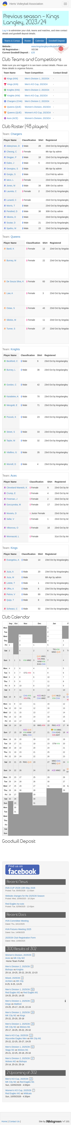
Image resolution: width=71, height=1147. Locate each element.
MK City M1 (10, 1015)
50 (32, 989)
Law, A (10, 293)
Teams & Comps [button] (12, 41)
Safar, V (10, 519)
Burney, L (11, 370)
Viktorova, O (12, 527)
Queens (15, 236)
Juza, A (10, 571)
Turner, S (11, 328)
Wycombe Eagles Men (16, 1038)
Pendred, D (12, 211)
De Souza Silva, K (15, 281)
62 (32, 1047)
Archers (9, 981)
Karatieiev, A (12, 396)
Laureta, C (11, 191)
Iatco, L (10, 180)
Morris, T (11, 205)
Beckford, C (12, 361)
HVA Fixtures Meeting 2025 (18, 929)
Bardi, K (10, 248)
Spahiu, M (11, 228)
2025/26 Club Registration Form (20, 937)
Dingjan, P (11, 157)
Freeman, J (12, 499)
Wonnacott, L (13, 536)
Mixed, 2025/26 (12, 978)
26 (32, 1024)
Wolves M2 (10, 1061)
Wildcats (28, 1093)
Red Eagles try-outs (14, 904)
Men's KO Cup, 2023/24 (36, 84)
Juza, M (10, 577)
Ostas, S (11, 308)
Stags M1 (9, 1050)
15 (31, 1079)
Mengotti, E (12, 405)
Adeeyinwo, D (13, 146)
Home (4, 1121)
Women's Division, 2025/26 (18, 955)
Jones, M (11, 185)
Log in (5, 30)
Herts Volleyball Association (26, 3)
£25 (33, 52)
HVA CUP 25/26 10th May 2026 (20, 888)
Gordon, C (11, 384)
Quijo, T (10, 600)
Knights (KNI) (13, 90)
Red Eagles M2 (12, 992)
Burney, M (11, 260)
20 (32, 1012)
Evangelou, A (13, 560)
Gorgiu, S (11, 174)
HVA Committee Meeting (17, 921)
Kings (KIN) (12, 78)
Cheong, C (12, 151)
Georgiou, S (12, 168)
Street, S (11, 432)
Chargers (16, 134)
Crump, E (11, 493)
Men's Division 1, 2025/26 (17, 989)
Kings (14, 547)
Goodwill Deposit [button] (57, 41)
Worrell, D (11, 464)
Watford (18, 1004)
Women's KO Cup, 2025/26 (18, 1090)
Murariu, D (11, 513)
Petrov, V (11, 594)
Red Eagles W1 (12, 1093)
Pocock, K (11, 417)
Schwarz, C (12, 608)
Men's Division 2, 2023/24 (37, 90)
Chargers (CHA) (14, 101)
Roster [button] (28, 41)
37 (32, 1058)
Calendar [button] (39, 41)
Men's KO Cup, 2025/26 (16, 1035)
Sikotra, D (11, 217)
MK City (20, 981)
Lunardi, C (11, 200)
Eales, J (10, 163)
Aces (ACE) (12, 118)
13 (31, 1035)
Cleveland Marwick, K (17, 487)
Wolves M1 (25, 1027)
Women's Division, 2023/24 (38, 107)
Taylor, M (11, 440)
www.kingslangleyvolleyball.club (46, 46)
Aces (14, 475)
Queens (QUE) (14, 107)
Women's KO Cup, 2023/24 (38, 112)
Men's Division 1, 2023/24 (37, 78)
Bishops (9, 969)
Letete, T (11, 583)
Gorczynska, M (14, 504)
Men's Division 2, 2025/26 (17, 966)
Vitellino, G (12, 452)
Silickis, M (11, 320)
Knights (15, 349)
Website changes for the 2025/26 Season (25, 896)
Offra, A (10, 588)
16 (32, 1001)
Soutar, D (11, 222)
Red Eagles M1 (30, 992)
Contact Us (14, 1121)
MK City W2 (19, 958)
